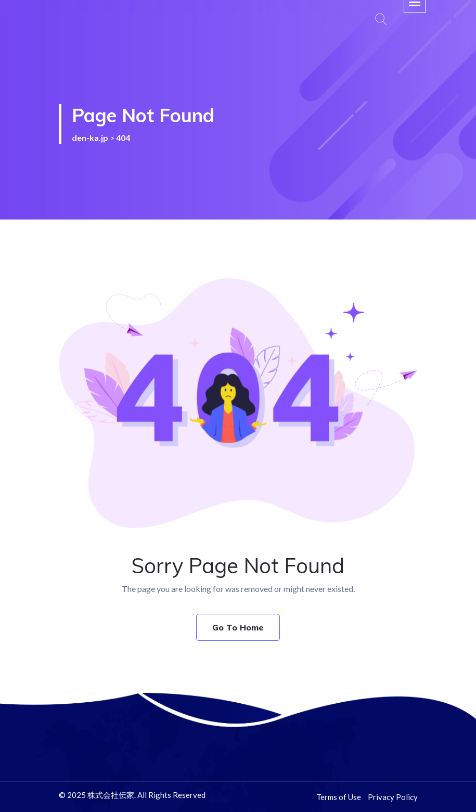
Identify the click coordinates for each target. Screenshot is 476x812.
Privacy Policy (393, 797)
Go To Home (238, 627)
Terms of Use (338, 797)
